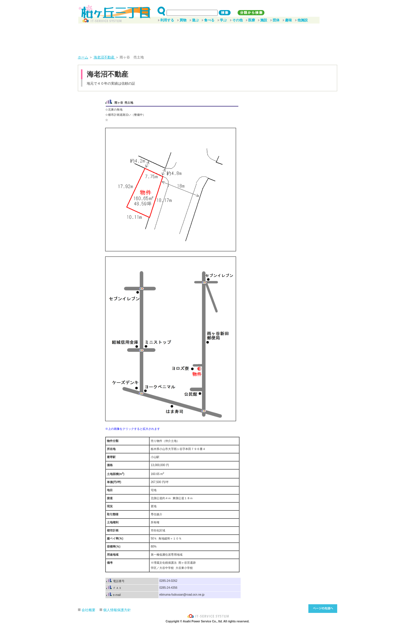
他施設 (302, 20)
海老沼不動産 (104, 57)
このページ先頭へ (322, 608)
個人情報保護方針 (117, 610)
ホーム (83, 57)
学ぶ (223, 20)
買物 (183, 20)
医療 (251, 20)
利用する (167, 20)
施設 (263, 20)
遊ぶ (195, 20)
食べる (209, 20)
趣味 (288, 20)
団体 (276, 20)
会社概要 (88, 610)
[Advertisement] (207, 37)
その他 (237, 20)
